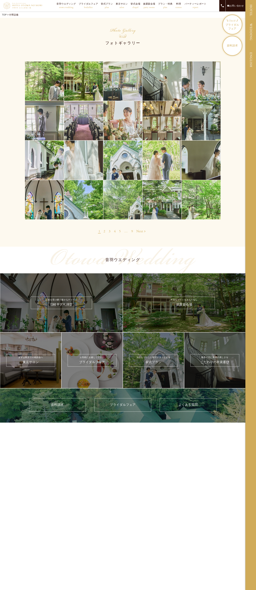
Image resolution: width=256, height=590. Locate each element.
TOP (4, 14)
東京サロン (122, 5)
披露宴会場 (149, 5)
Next (140, 231)
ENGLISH (251, 59)
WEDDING (251, 32)
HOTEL (251, 10)
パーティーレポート (195, 5)
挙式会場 (135, 5)
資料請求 (232, 45)
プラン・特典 (165, 5)
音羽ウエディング (66, 5)
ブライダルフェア (88, 5)
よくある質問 (188, 405)
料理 (178, 5)
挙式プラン (107, 5)
